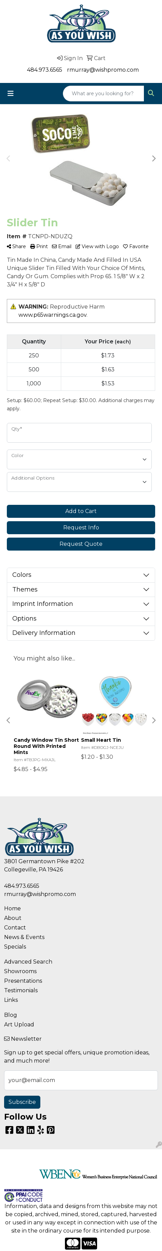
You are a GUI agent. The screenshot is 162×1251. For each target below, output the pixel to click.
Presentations (23, 981)
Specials (15, 946)
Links (11, 1000)
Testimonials (21, 990)
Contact (15, 927)
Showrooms (20, 971)
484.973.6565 (44, 70)
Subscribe (22, 1102)
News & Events (24, 937)
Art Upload (19, 1024)
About (13, 918)
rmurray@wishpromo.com (103, 70)
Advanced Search (28, 961)
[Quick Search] (103, 93)
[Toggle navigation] (10, 93)
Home (12, 908)
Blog (10, 1015)
